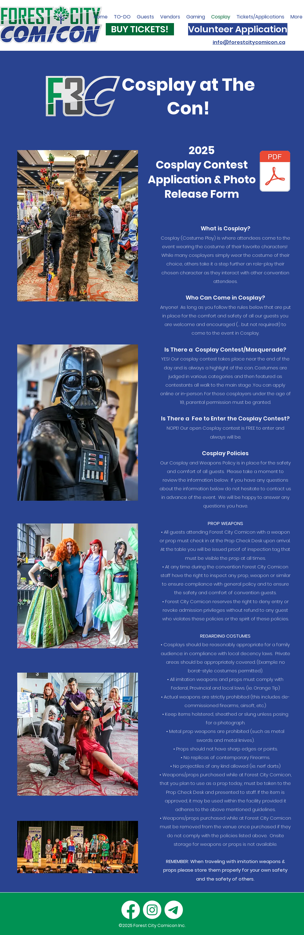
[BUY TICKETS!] (140, 29)
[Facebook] (130, 910)
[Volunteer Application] (237, 29)
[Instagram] (152, 910)
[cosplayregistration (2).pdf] (275, 172)
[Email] (173, 910)
